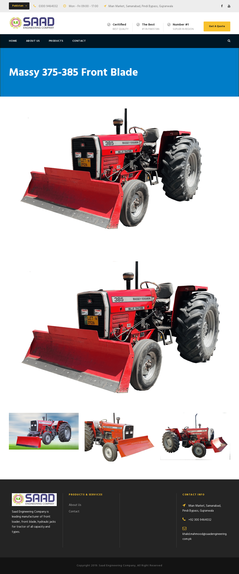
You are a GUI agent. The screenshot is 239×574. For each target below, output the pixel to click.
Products (56, 41)
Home (13, 41)
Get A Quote (217, 26)
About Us (33, 41)
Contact (79, 41)
